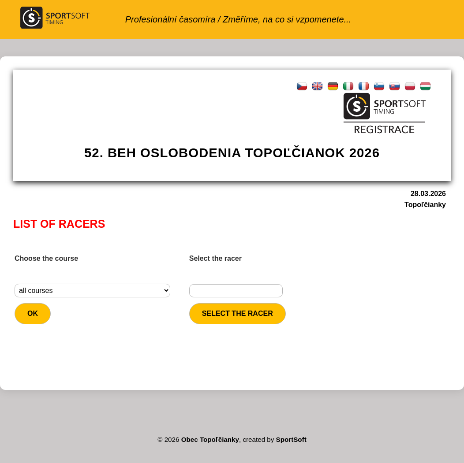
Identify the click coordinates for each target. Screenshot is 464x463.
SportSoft (291, 439)
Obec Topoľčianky (210, 439)
